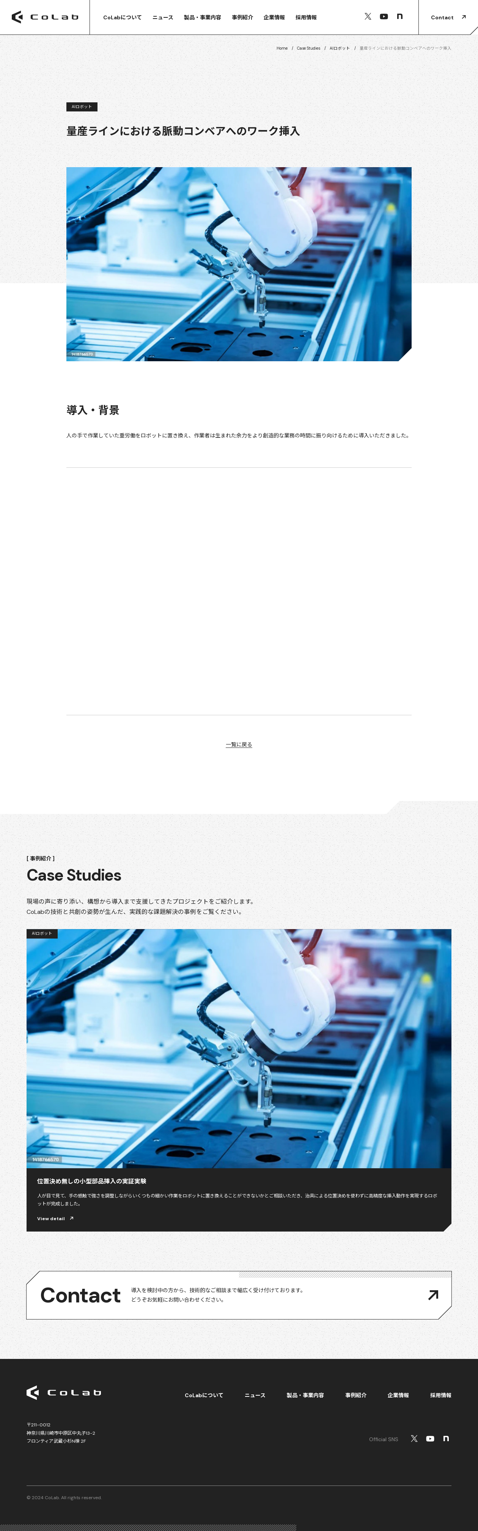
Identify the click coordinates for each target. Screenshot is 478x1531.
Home (282, 48)
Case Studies (308, 48)
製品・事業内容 (202, 17)
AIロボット (340, 48)
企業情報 (274, 17)
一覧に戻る (239, 744)
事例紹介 (242, 17)
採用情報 (306, 17)
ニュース (163, 17)
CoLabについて (122, 17)
